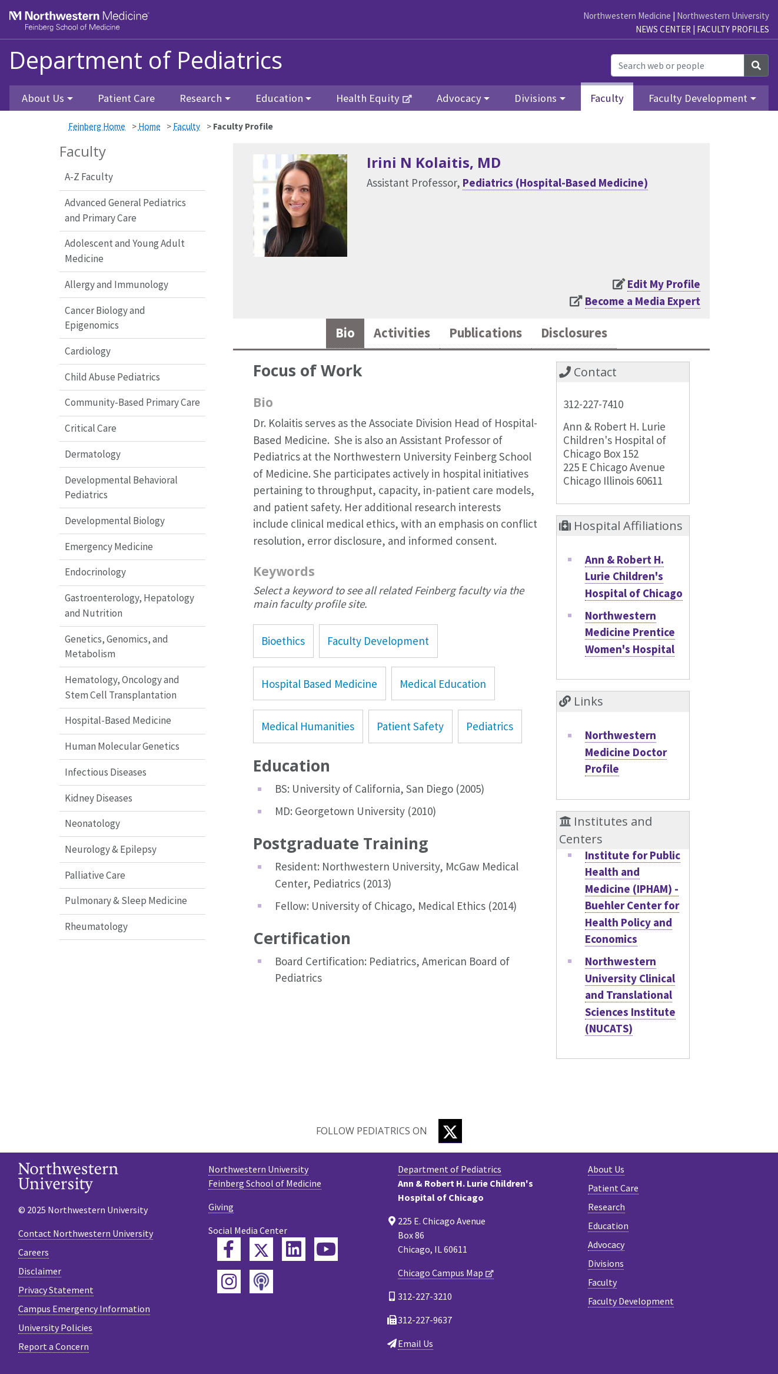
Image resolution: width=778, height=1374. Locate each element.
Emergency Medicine (109, 546)
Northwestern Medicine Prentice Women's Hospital (630, 634)
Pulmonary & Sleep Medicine (126, 900)
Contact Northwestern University (85, 1235)
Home (149, 126)
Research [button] (200, 98)
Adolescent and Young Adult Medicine (125, 251)
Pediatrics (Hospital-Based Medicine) (555, 183)
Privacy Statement (56, 1291)
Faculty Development (378, 643)
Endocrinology (95, 571)
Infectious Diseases (106, 772)
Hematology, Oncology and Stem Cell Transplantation (122, 687)
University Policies (55, 1329)
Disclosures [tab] (582, 334)
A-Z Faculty (89, 176)
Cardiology (88, 351)
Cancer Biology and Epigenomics (105, 318)
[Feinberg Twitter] (261, 1251)
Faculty (607, 98)
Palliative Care (95, 875)
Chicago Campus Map (440, 1275)
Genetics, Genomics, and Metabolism (116, 647)
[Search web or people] (677, 65)
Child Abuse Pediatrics (112, 376)
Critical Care (91, 428)
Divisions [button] (535, 98)
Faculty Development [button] (698, 98)
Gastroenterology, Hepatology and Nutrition (129, 605)
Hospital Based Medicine (319, 685)
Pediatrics (489, 728)
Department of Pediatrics (145, 60)
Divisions (606, 1266)
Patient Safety (410, 728)
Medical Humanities (307, 728)
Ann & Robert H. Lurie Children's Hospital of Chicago (634, 578)
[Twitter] (450, 1133)
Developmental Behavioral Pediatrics (121, 488)
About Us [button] (43, 98)
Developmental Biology (115, 520)
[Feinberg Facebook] (229, 1251)
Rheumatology (96, 926)
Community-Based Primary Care (132, 402)
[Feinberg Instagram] (229, 1284)
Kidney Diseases (98, 798)
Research (606, 1209)
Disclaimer (39, 1273)
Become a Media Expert (642, 301)
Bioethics (283, 643)
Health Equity (368, 98)
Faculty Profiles (733, 29)
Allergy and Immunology (116, 284)
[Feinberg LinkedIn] (293, 1251)
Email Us (415, 1346)
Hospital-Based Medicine (118, 720)
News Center (663, 29)
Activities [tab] (394, 334)
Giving (221, 1209)
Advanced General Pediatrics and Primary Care (125, 210)
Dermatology (93, 454)
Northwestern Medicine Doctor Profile (626, 754)
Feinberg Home (96, 126)
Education (608, 1228)
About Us (606, 1171)
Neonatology (92, 823)
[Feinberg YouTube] (326, 1251)
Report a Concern (53, 1348)
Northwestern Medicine (627, 15)
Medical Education (443, 685)
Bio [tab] (333, 334)
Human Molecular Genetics (122, 746)
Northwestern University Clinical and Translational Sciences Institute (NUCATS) (630, 996)
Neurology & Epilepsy (111, 849)
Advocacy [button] (459, 98)
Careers (33, 1254)
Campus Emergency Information (84, 1310)
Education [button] (279, 98)
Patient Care (126, 98)
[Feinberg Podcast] (261, 1284)
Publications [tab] (485, 334)
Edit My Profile (663, 284)
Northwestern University (723, 15)
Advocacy (606, 1247)
